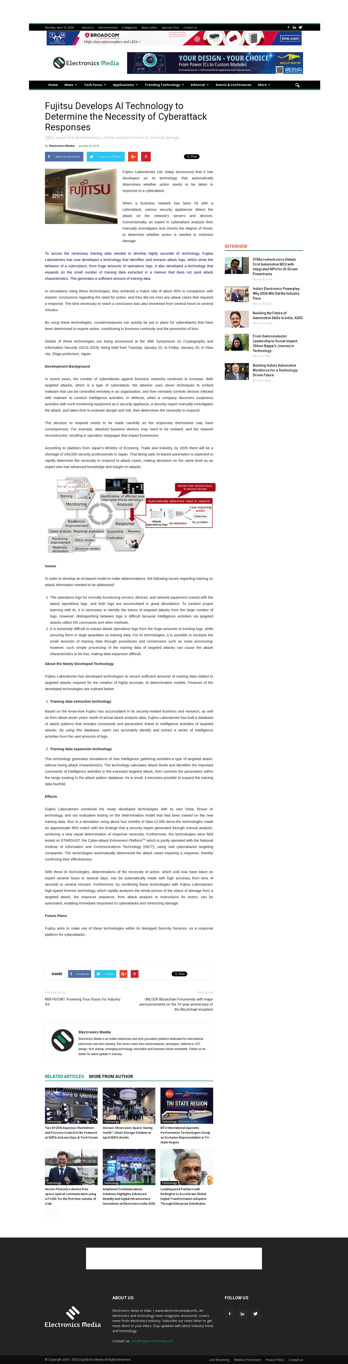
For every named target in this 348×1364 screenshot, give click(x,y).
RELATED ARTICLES (64, 1076)
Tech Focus (95, 85)
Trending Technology (164, 85)
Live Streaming (219, 1360)
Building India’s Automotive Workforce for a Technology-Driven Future (276, 370)
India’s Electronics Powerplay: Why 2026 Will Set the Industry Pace (276, 293)
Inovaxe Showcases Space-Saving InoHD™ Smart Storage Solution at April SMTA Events (127, 1132)
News (71, 85)
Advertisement (108, 27)
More (264, 85)
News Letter (149, 27)
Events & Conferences (233, 85)
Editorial (200, 85)
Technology (53, 1121)
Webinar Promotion (247, 1360)
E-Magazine (129, 27)
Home (53, 85)
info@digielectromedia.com (152, 1341)
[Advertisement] (129, 951)
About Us (88, 27)
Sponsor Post (170, 27)
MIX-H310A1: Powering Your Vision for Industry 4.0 (82, 1002)
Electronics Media (62, 145)
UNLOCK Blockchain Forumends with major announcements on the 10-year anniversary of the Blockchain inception (176, 1004)
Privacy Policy (275, 1360)
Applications (125, 85)
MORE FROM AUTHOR (111, 1076)
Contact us (190, 27)
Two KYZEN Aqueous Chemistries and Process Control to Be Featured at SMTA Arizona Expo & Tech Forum (71, 1132)
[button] (297, 85)
